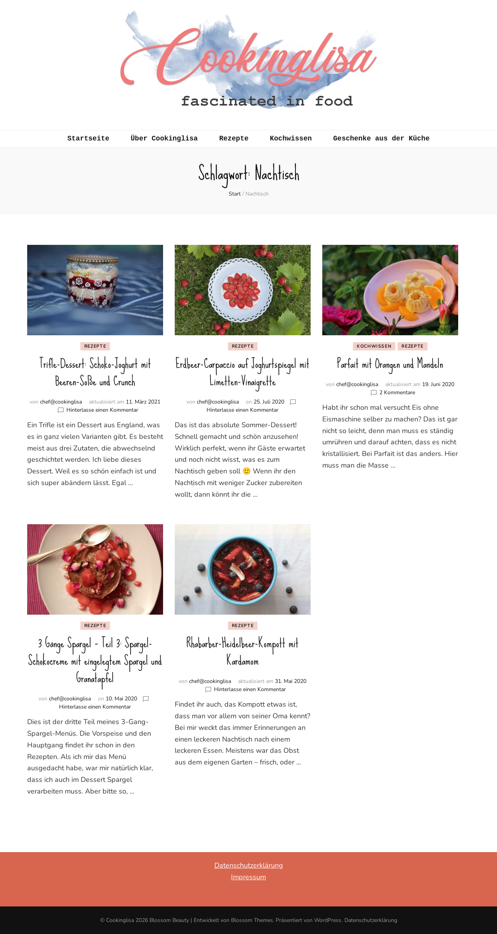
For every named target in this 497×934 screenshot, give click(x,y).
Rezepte (233, 138)
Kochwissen (291, 138)
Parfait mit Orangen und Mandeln (390, 363)
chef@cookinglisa (61, 401)
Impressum (248, 877)
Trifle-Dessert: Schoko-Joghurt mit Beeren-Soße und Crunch (95, 372)
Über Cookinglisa (164, 138)
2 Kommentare (397, 392)
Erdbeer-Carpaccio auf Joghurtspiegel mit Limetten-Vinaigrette (242, 372)
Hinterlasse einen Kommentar (102, 410)
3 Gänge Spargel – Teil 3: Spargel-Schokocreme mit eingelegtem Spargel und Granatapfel (95, 661)
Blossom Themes (252, 920)
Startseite (88, 138)
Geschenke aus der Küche (381, 138)
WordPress (327, 920)
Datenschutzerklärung (248, 865)
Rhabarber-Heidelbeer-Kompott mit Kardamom (242, 652)
